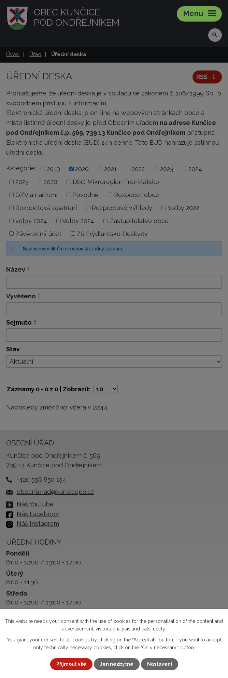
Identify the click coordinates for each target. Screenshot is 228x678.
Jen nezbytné (116, 664)
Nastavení (159, 664)
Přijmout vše (71, 664)
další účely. (153, 628)
